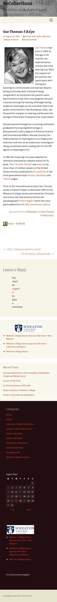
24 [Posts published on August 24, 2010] (12, 500)
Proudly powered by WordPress (17, 595)
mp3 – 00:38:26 (16, 223)
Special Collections (14, 447)
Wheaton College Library (17, 351)
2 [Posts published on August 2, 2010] (8, 487)
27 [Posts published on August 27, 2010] (24, 500)
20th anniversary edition (37, 204)
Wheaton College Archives (18, 457)
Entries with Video (14, 438)
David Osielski (30, 39)
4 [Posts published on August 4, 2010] (16, 487)
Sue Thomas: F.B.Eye (20, 164)
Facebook (41, 175)
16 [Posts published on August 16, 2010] (8, 496)
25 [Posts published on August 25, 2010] (16, 500)
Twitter (7, 178)
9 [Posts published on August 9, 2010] (8, 491)
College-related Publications (19, 428)
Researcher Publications (17, 443)
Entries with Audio (33, 36)
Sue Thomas (41, 47)
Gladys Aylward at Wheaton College (19, 390)
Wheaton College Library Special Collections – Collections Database (20, 551)
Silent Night (26, 200)
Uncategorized (13, 452)
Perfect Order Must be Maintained (18, 395)
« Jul (12, 509)
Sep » (28, 509)
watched (41, 164)
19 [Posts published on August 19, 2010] (20, 496)
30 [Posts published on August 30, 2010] (8, 505)
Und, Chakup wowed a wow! (22, 249)
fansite (31, 175)
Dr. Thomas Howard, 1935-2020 (17, 385)
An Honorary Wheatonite (37, 254)
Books (9, 419)
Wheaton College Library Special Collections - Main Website (20, 540)
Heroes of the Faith (12, 380)
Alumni (9, 414)
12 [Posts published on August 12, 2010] (20, 491)
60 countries (39, 171)
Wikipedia (31, 211)
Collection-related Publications (20, 424)
